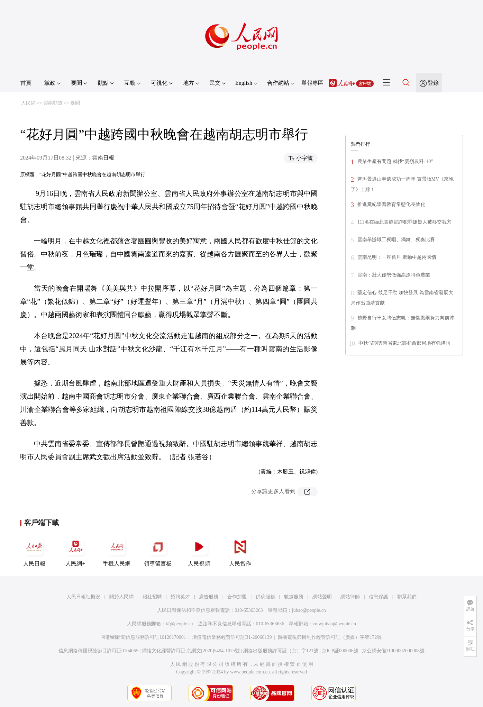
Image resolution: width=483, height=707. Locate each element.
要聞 (75, 103)
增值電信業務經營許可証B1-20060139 (232, 637)
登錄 (433, 83)
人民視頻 (199, 550)
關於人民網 (121, 596)
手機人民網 (116, 550)
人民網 (28, 103)
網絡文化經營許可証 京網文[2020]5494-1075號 (191, 650)
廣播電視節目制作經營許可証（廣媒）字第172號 (329, 637)
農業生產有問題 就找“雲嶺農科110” (395, 161)
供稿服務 (265, 596)
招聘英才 (180, 596)
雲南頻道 (53, 103)
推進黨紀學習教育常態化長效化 (391, 204)
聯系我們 (407, 596)
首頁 (25, 83)
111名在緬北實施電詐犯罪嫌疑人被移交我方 (404, 222)
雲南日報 (103, 158)
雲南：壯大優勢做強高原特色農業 (393, 275)
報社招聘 (152, 596)
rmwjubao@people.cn (334, 623)
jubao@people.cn (309, 610)
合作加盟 (237, 596)
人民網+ (75, 550)
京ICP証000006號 (340, 650)
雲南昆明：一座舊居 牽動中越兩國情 (396, 257)
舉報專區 (312, 83)
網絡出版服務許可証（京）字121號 (280, 650)
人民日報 (34, 550)
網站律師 (350, 596)
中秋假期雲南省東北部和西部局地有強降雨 (404, 343)
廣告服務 (208, 596)
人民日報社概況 (83, 596)
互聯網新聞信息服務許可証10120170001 (143, 637)
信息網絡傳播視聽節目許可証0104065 (98, 650)
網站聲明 (322, 596)
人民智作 (240, 550)
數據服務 (293, 596)
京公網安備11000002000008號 (393, 650)
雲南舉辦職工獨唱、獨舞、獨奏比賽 (396, 239)
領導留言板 (158, 550)
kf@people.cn (179, 623)
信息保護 (378, 596)
